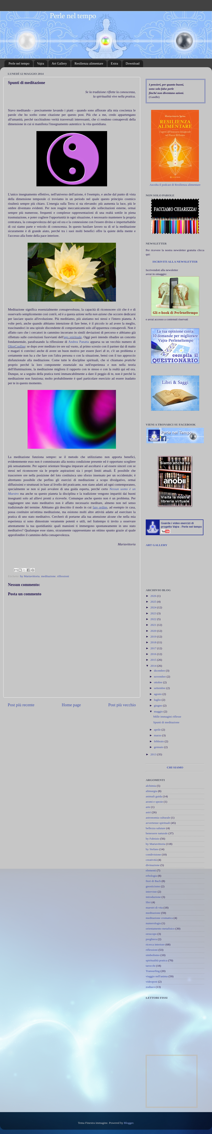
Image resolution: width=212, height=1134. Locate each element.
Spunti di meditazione (166, 722)
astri (148, 812)
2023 (153, 613)
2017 (153, 648)
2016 (153, 654)
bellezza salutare (156, 828)
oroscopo (151, 933)
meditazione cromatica (159, 918)
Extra (114, 63)
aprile (157, 729)
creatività (151, 859)
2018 (153, 642)
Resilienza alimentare (89, 63)
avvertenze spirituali (158, 823)
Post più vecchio (122, 705)
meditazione (48, 576)
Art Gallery (59, 63)
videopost (151, 981)
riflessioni (63, 576)
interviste (151, 891)
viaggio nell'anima (157, 976)
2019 (153, 636)
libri (148, 902)
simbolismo (153, 955)
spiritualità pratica (156, 960)
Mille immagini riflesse (167, 716)
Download (133, 63)
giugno (158, 705)
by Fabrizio (152, 838)
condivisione (153, 854)
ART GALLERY (156, 545)
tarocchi (150, 965)
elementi (151, 870)
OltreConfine (16, 346)
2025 (153, 601)
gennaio (159, 747)
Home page (71, 705)
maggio (159, 711)
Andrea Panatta (78, 342)
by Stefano (152, 849)
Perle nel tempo (19, 63)
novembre (160, 676)
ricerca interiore (155, 944)
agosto (158, 694)
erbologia (151, 875)
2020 (153, 630)
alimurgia (151, 791)
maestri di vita (154, 907)
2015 (153, 659)
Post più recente (21, 705)
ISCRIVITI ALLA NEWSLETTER (174, 261)
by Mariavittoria (30, 576)
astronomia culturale (158, 817)
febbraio (159, 741)
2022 (153, 619)
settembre (160, 688)
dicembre (160, 670)
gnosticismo (153, 886)
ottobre (158, 682)
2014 (153, 665)
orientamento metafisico (160, 928)
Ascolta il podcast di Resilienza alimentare (175, 184)
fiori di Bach (153, 881)
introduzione (153, 897)
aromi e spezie (154, 801)
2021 (153, 624)
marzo (158, 735)
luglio (158, 699)
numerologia (153, 923)
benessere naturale (157, 833)
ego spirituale (73, 337)
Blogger (128, 1122)
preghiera (151, 939)
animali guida (154, 796)
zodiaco (150, 987)
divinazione (153, 865)
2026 (153, 596)
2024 (153, 607)
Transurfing (153, 971)
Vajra (40, 63)
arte (148, 807)
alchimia (151, 785)
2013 (153, 754)
